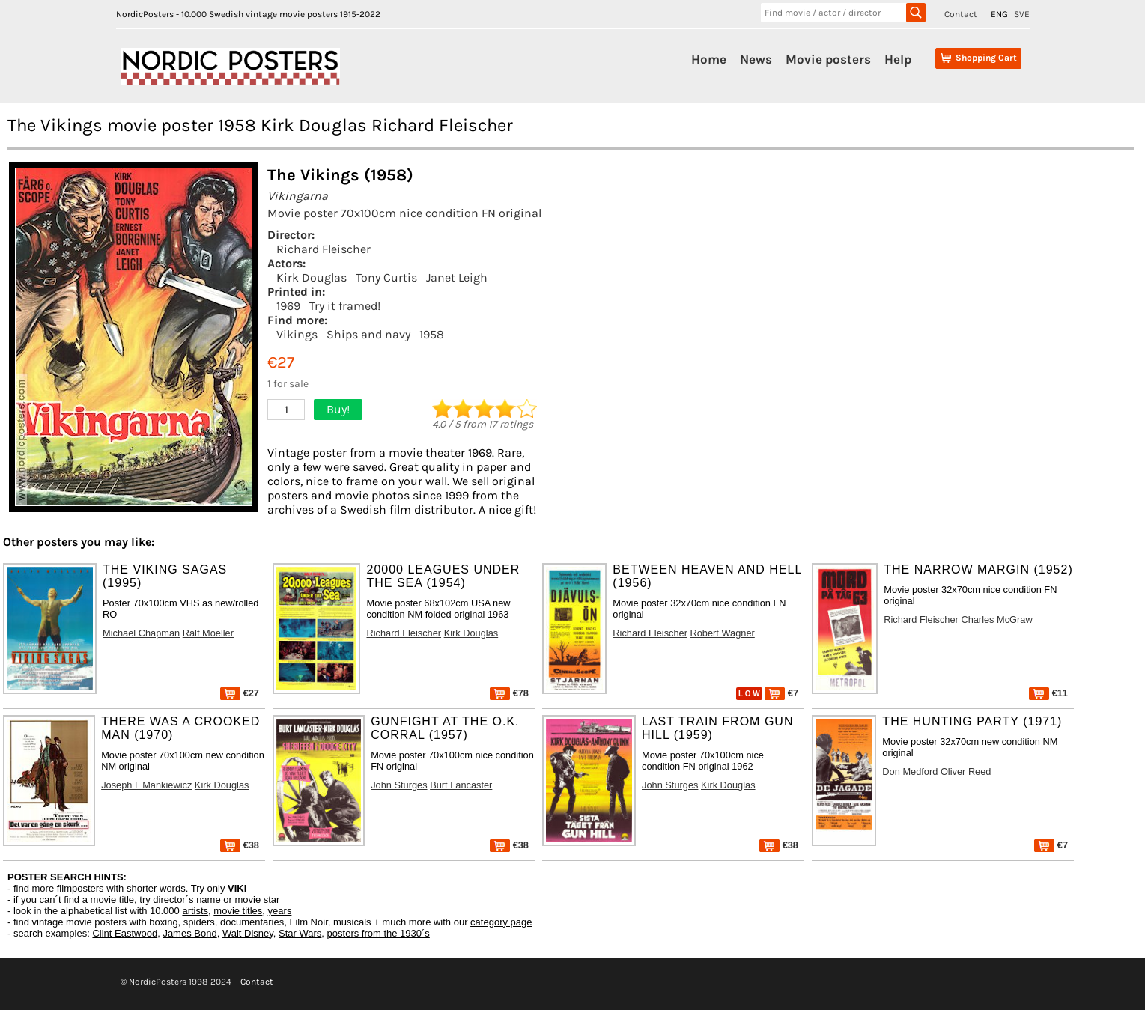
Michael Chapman (141, 633)
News (756, 59)
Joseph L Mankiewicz (146, 785)
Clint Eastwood (124, 933)
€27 (239, 693)
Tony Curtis (386, 277)
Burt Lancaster (461, 785)
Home (708, 59)
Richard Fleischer (323, 249)
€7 (781, 693)
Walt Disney (247, 933)
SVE (1022, 14)
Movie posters (828, 59)
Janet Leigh (457, 277)
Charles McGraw (996, 619)
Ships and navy (368, 334)
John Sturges (399, 785)
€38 (239, 845)
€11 (1048, 693)
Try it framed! (344, 306)
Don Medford (910, 771)
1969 (288, 306)
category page (501, 922)
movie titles (237, 910)
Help (897, 59)
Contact (960, 14)
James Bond (189, 933)
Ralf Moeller (208, 633)
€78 (509, 693)
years (280, 910)
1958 (431, 334)
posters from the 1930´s (378, 933)
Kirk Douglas (311, 277)
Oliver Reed (966, 771)
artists (195, 910)
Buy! (338, 409)
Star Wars (300, 933)
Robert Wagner (722, 633)
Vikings (297, 334)
